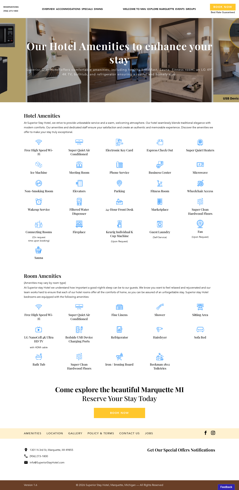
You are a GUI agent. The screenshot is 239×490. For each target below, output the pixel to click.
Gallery (75, 433)
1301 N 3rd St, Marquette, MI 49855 (48, 450)
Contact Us (129, 433)
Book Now (222, 7)
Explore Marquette (160, 9)
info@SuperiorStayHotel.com (44, 462)
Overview (48, 9)
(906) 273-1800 (36, 456)
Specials (87, 9)
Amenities (32, 433)
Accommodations (68, 9)
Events (180, 9)
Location (55, 433)
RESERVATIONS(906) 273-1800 (11, 9)
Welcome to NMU (134, 9)
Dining (98, 9)
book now (119, 413)
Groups (191, 9)
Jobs (149, 433)
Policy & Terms (101, 433)
